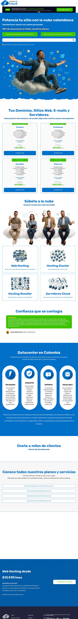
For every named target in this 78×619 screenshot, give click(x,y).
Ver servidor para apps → (64, 9)
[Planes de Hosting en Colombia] (20, 34)
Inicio (12, 615)
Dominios (30, 615)
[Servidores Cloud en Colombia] (58, 34)
